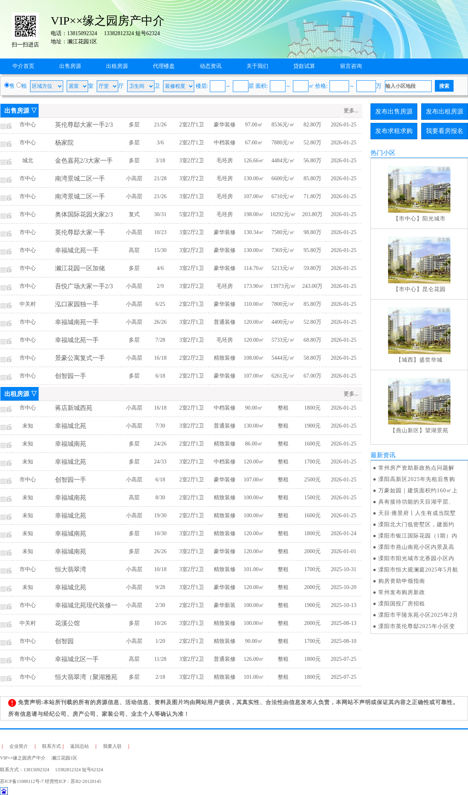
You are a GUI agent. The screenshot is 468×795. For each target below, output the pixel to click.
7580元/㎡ (283, 232)
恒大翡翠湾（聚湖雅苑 (86, 677)
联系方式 (51, 746)
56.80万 (312, 160)
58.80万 (312, 358)
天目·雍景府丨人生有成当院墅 (417, 513)
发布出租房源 (444, 111)
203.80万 (312, 214)
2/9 (160, 286)
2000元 (312, 551)
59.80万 (312, 268)
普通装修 (225, 322)
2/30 (160, 605)
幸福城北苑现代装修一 (86, 605)
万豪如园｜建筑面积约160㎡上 (418, 490)
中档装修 (225, 143)
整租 (283, 408)
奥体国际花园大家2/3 (84, 214)
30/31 (160, 214)
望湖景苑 (436, 430)
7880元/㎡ (283, 143)
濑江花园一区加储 (80, 268)
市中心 (28, 125)
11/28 (160, 659)
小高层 (134, 178)
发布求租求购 (394, 131)
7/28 (160, 340)
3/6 (160, 143)
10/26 (160, 623)
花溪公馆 (67, 623)
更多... (351, 111)
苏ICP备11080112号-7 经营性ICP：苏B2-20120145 (50, 781)
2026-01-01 (343, 551)
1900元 (312, 426)
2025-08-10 (343, 641)
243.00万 (312, 286)
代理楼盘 (164, 66)
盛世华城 (431, 360)
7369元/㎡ (283, 250)
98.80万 (312, 232)
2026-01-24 (343, 533)
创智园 (64, 641)
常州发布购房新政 (401, 592)
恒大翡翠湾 (70, 569)
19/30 (160, 515)
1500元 (312, 497)
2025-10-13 (343, 605)
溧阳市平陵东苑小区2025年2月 (418, 615)
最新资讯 (382, 455)
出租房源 (117, 66)
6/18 (160, 376)
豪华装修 (225, 125)
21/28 (160, 178)
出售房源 (70, 66)
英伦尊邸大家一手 (80, 232)
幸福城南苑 (70, 443)
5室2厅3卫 (191, 214)
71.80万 (312, 196)
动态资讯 (211, 66)
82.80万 (312, 125)
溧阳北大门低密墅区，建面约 (416, 524)
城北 (27, 160)
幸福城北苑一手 (77, 250)
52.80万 (312, 143)
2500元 (312, 480)
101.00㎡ (254, 569)
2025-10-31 (343, 569)
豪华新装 (225, 605)
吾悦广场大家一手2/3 (84, 286)
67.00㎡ (254, 143)
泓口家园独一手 (77, 304)
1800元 (312, 408)
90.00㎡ (254, 408)
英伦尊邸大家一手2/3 (84, 124)
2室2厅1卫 (191, 125)
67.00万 (312, 376)
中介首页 (23, 66)
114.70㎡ (254, 268)
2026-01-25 (343, 125)
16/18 (160, 358)
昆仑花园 (434, 289)
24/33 (160, 462)
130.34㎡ (254, 232)
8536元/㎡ (283, 125)
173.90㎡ (254, 286)
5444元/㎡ (283, 358)
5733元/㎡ (283, 340)
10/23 (160, 232)
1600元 (312, 444)
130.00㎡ (254, 178)
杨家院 (64, 142)
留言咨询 (351, 66)
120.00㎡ (254, 322)
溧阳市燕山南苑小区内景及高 (416, 547)
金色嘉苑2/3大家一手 (84, 160)
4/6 (160, 268)
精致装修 (225, 358)
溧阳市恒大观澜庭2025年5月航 (418, 570)
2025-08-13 (343, 623)
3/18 (160, 160)
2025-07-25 (343, 659)
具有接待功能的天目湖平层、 (416, 502)
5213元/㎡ (283, 268)
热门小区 (382, 152)
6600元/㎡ (283, 178)
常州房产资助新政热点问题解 (416, 468)
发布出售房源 (394, 111)
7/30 (160, 426)
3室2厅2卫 (191, 160)
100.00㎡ (254, 497)
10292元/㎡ (283, 214)
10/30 (160, 533)
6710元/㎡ (283, 196)
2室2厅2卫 (191, 358)
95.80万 (312, 250)
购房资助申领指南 (401, 581)
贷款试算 (304, 66)
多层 (134, 125)
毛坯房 (224, 160)
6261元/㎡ (283, 376)
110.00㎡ (254, 304)
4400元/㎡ (283, 322)
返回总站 (79, 746)
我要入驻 (112, 746)
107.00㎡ (254, 196)
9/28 (160, 587)
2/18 (160, 677)
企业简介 (18, 746)
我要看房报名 (444, 131)
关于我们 (257, 66)
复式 (134, 214)
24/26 (160, 444)
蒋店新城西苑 (73, 408)
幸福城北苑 (70, 425)
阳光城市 (434, 219)
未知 (27, 426)
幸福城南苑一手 (77, 322)
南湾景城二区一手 (80, 178)
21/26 (160, 125)
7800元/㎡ (283, 304)
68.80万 (312, 340)
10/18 (160, 569)
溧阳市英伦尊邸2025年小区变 (416, 626)
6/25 (160, 304)
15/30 (160, 250)
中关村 (28, 304)
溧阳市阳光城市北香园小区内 (416, 558)
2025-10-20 (343, 587)
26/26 (160, 322)
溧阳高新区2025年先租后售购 (416, 479)
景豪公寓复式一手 (80, 358)
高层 (134, 250)
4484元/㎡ (283, 160)
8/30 (160, 497)
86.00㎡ (254, 444)
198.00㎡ (254, 214)
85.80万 (312, 178)
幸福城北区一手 (77, 659)
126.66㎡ (254, 160)
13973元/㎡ (283, 286)
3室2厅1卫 (191, 196)
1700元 (312, 462)
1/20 (160, 641)
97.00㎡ (254, 125)
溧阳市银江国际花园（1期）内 (417, 536)
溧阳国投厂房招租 (401, 604)
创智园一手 (70, 376)
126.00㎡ (254, 659)
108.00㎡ (254, 358)
